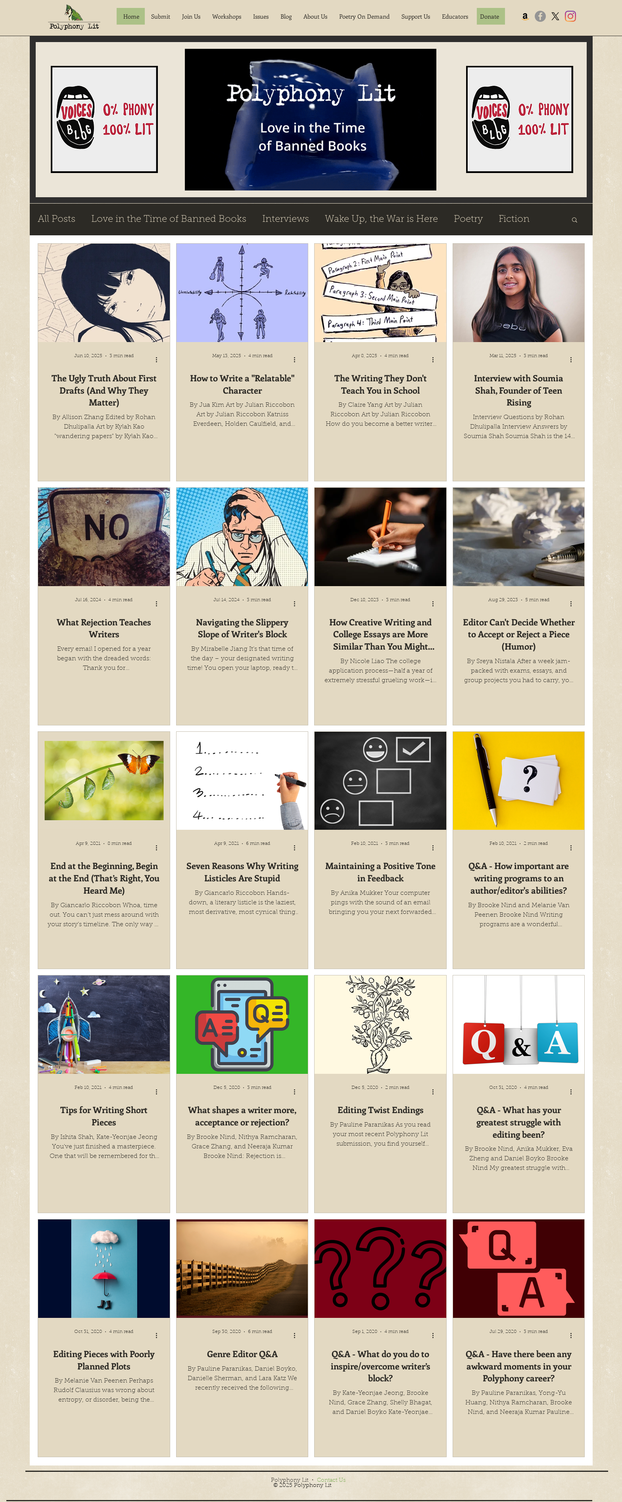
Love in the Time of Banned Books (168, 219)
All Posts (56, 219)
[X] (555, 16)
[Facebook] (540, 16)
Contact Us (331, 1480)
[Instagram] (570, 16)
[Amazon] (525, 16)
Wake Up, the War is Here (381, 219)
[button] (160, 16)
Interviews (285, 219)
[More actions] (159, 360)
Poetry (468, 219)
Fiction (514, 219)
